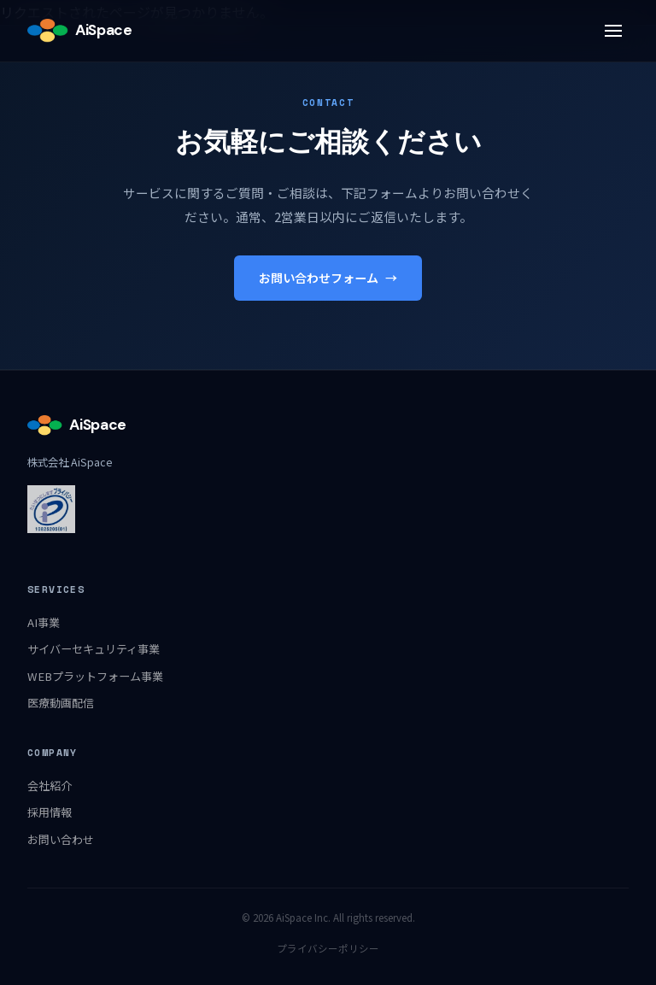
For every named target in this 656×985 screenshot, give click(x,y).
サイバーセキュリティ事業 (93, 649)
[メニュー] (613, 31)
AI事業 (43, 622)
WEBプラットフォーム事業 (95, 676)
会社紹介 (49, 785)
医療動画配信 (60, 703)
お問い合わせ (60, 839)
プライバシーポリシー (328, 948)
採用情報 (49, 812)
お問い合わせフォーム (328, 278)
